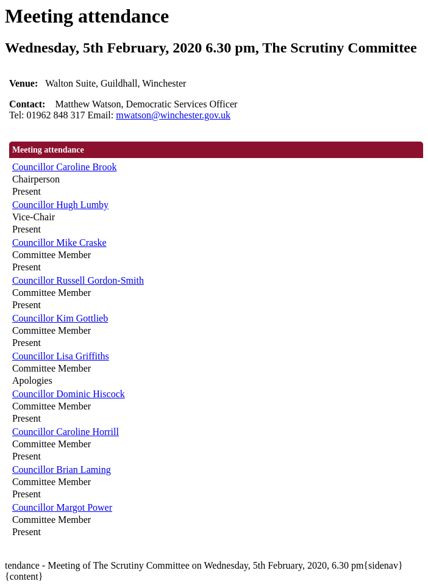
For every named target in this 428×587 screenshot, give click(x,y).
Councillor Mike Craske (59, 242)
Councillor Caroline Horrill (65, 432)
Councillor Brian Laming (61, 469)
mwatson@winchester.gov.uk (173, 115)
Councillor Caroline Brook (64, 167)
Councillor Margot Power (62, 507)
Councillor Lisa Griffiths (60, 356)
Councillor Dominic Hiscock (68, 394)
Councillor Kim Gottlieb (60, 318)
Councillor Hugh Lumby (60, 205)
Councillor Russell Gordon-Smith (78, 280)
